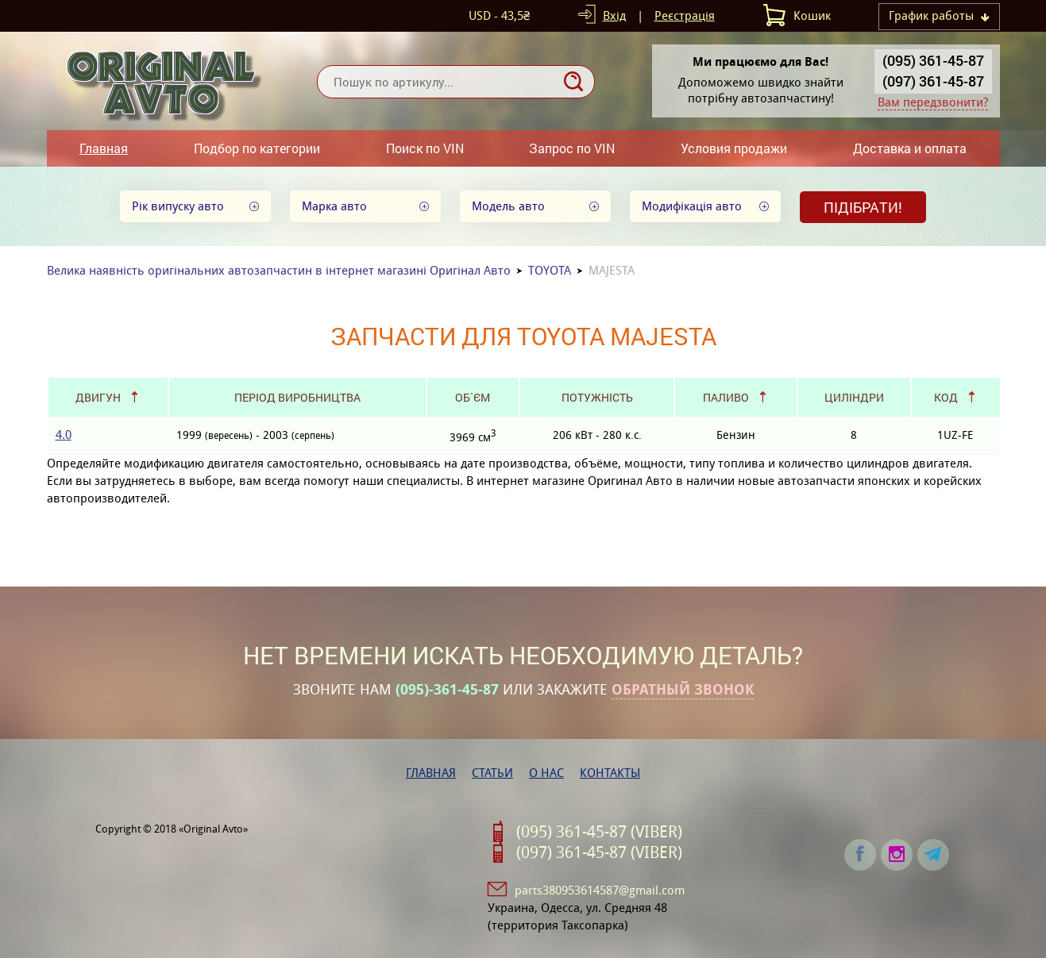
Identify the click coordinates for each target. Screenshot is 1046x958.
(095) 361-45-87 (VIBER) (599, 832)
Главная (103, 148)
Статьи (492, 772)
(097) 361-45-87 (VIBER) (599, 852)
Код (946, 397)
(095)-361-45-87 (447, 689)
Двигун (98, 397)
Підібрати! (863, 207)
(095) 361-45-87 (933, 60)
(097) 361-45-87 (933, 80)
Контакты (610, 772)
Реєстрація (684, 15)
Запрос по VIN (572, 148)
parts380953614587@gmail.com (600, 890)
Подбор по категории (257, 148)
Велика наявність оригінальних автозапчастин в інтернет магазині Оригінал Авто (279, 270)
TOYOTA (549, 270)
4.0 (63, 434)
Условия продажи (734, 148)
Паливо (726, 397)
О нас (546, 772)
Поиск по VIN (425, 148)
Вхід (614, 15)
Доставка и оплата (910, 148)
